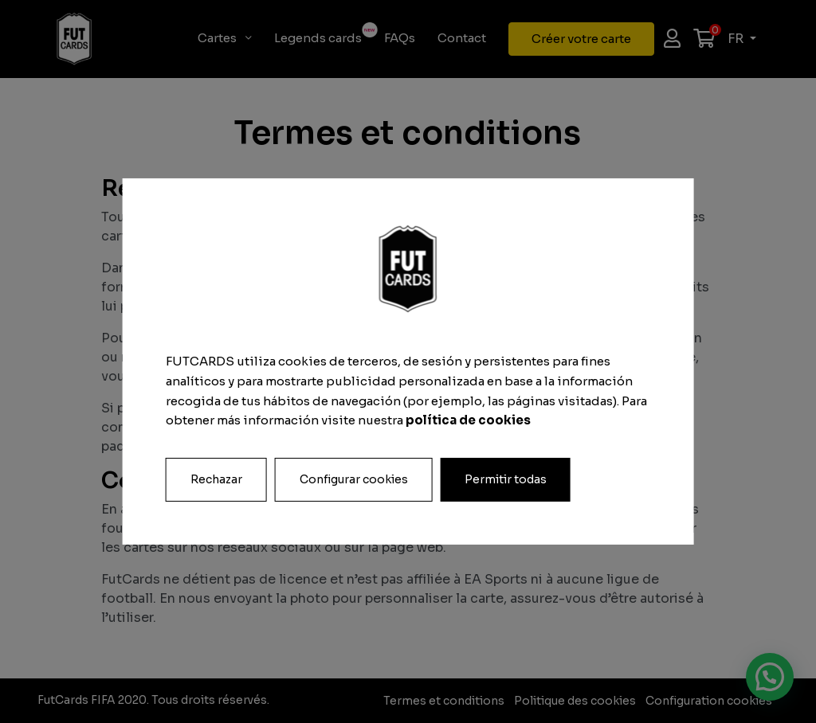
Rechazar (216, 479)
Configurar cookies (354, 479)
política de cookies (468, 420)
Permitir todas (506, 479)
